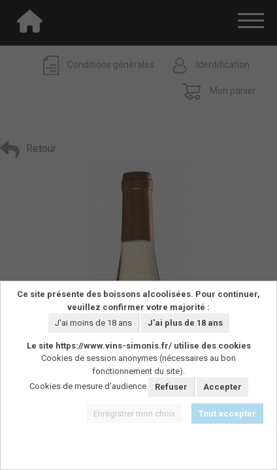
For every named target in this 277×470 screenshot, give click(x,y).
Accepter (222, 387)
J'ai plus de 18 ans (185, 323)
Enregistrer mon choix (134, 413)
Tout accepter (227, 413)
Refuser (171, 387)
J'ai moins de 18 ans (93, 323)
